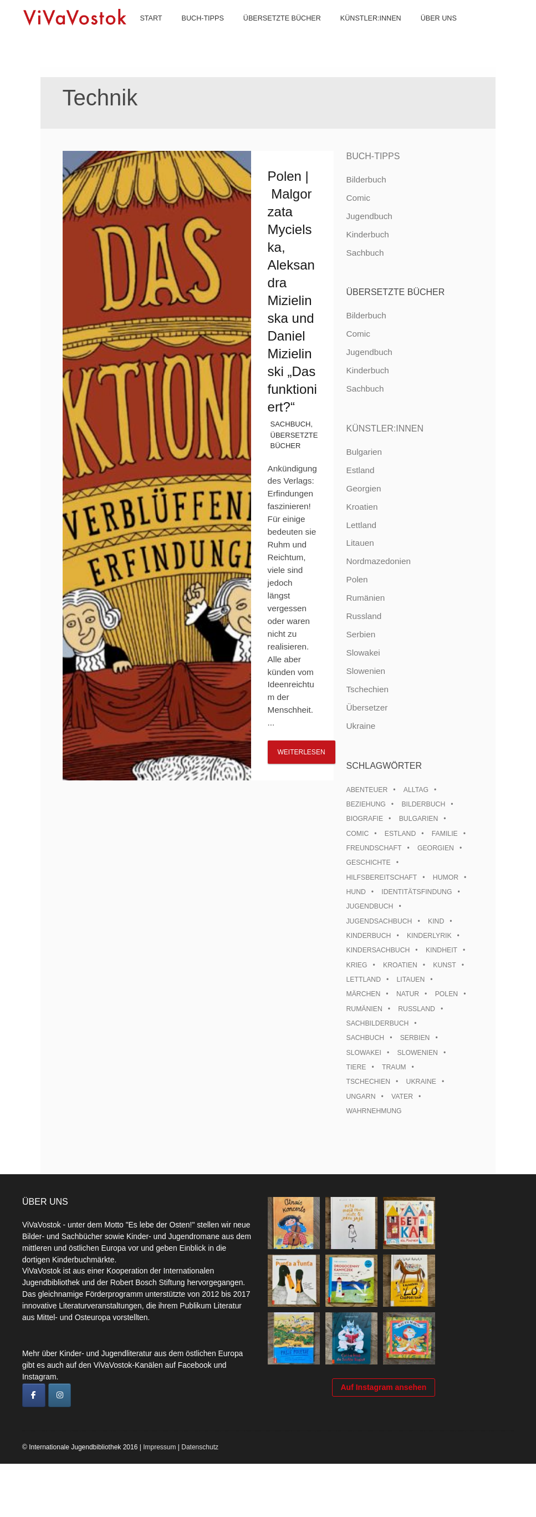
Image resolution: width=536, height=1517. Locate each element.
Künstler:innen (360, 33)
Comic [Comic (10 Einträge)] (357, 834)
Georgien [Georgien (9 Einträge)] (435, 848)
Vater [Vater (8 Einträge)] (402, 1096)
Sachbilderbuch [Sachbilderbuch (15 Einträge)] (377, 1023)
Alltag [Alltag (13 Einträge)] (416, 790)
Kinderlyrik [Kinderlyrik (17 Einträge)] (429, 936)
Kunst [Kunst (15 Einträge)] (444, 965)
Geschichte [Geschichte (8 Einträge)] (368, 862)
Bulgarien (364, 451)
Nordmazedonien (378, 561)
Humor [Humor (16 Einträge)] (445, 877)
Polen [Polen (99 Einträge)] (446, 994)
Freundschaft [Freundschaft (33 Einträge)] (373, 848)
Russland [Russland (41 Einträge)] (416, 1009)
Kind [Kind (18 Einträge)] (436, 921)
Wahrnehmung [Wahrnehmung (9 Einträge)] (373, 1111)
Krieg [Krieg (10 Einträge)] (356, 965)
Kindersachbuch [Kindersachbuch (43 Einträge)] (378, 950)
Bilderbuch (366, 179)
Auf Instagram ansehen (384, 1448)
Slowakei (363, 652)
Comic (358, 197)
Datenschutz (199, 1500)
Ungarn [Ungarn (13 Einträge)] (360, 1096)
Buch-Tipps (193, 33)
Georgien (363, 488)
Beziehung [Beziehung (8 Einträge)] (365, 804)
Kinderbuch (367, 234)
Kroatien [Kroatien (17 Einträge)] (400, 965)
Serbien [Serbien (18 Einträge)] (415, 1038)
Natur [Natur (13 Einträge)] (407, 994)
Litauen (360, 542)
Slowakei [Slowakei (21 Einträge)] (363, 1053)
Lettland (361, 525)
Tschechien (367, 689)
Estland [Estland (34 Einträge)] (400, 834)
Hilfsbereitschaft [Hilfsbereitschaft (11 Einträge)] (381, 877)
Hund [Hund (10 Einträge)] (355, 892)
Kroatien (361, 506)
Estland (360, 470)
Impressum (159, 1500)
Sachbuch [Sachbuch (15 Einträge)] (365, 1038)
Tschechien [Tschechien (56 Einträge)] (368, 1081)
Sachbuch (290, 424)
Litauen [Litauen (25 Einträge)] (411, 979)
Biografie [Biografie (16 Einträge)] (364, 819)
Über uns (429, 33)
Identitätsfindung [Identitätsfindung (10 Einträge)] (416, 892)
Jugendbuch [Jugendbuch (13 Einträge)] (369, 906)
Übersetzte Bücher (272, 33)
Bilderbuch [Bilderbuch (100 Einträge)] (423, 804)
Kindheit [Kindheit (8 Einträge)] (441, 950)
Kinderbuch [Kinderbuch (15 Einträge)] (368, 936)
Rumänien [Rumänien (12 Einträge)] (364, 1009)
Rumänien (365, 597)
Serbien (360, 634)
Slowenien (365, 671)
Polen (356, 579)
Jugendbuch (369, 216)
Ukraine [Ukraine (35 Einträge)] (421, 1081)
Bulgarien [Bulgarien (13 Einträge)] (418, 819)
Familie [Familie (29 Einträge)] (445, 834)
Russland (363, 616)
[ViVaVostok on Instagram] (60, 1395)
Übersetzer (366, 707)
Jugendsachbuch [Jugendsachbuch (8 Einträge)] (379, 921)
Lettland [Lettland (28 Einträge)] (363, 979)
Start (141, 33)
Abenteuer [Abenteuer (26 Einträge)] (366, 790)
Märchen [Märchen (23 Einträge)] (363, 994)
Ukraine (360, 725)
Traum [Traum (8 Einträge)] (394, 1067)
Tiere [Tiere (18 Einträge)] (356, 1067)
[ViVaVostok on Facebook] (33, 1395)
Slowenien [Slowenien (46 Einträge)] (417, 1053)
